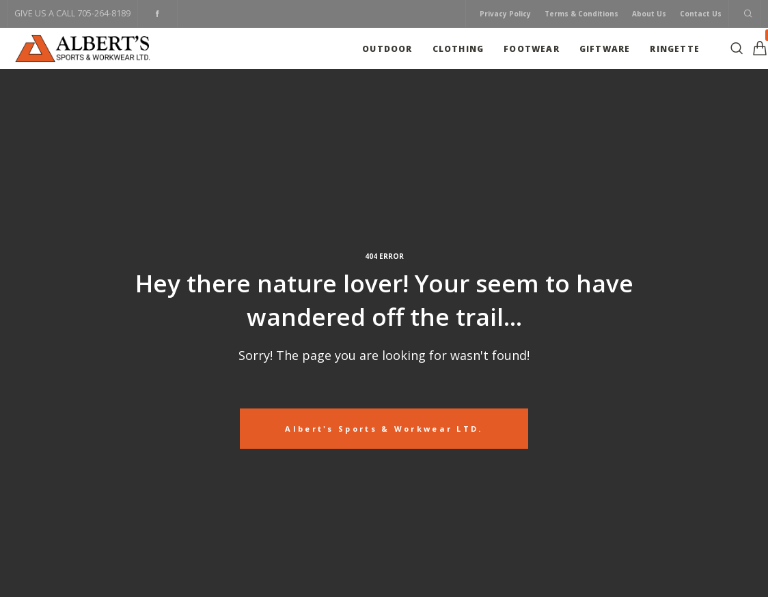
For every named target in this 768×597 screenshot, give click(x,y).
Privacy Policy (505, 13)
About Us (649, 13)
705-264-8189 (104, 13)
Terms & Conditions (581, 13)
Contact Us (701, 13)
